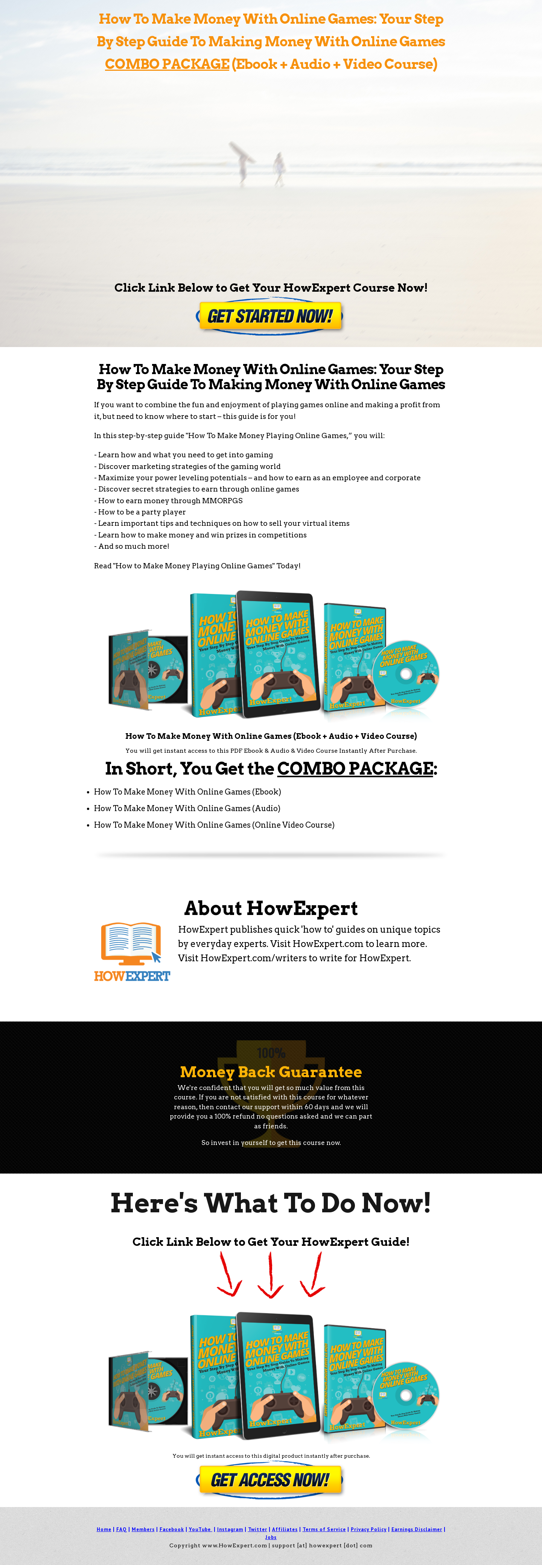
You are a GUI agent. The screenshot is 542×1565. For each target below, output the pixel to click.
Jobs (271, 1537)
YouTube (200, 1529)
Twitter (257, 1529)
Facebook (172, 1529)
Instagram (230, 1529)
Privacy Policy (369, 1529)
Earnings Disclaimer (416, 1529)
